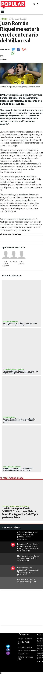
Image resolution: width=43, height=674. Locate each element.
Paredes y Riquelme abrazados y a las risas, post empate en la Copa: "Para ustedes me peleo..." (20, 372)
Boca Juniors (21, 263)
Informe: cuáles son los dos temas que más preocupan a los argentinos (27, 535)
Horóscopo (29, 657)
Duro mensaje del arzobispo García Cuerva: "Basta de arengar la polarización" (28, 571)
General (21, 654)
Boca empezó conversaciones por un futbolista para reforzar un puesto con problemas (20, 324)
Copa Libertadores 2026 (12, 467)
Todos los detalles (10, 321)
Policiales (21, 647)
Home (20, 639)
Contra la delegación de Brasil (15, 506)
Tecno (27, 654)
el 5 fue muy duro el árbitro (13, 369)
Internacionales (31, 650)
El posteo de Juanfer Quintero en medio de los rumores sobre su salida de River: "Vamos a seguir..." (19, 420)
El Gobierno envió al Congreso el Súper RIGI (27, 580)
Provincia (28, 639)
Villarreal (14, 261)
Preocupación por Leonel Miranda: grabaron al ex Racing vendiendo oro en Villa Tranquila (28, 547)
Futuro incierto (9, 417)
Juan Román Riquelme (5, 264)
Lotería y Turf (21, 658)
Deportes (28, 647)
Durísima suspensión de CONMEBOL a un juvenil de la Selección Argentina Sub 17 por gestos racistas (20, 513)
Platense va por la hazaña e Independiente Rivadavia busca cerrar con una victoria (18, 469)
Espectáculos (23, 650)
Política (27, 642)
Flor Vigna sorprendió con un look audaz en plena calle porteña (28, 558)
